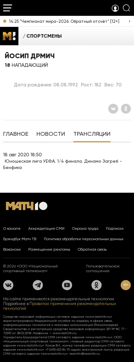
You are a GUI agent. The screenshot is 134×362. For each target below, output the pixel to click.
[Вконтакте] (113, 109)
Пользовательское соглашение (103, 268)
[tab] (15, 134)
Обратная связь (92, 249)
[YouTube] (67, 285)
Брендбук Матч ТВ (19, 239)
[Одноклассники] (126, 109)
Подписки (115, 228)
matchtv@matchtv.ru (84, 353)
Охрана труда (85, 228)
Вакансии (12, 249)
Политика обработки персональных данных (84, 239)
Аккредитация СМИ (46, 228)
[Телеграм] (38, 285)
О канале (12, 228)
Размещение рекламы (49, 249)
